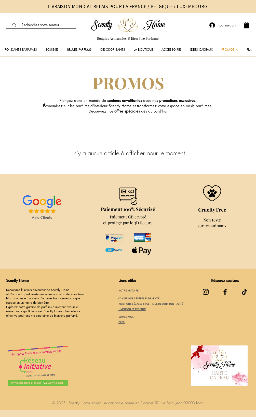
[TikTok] (244, 292)
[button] (52, 49)
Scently (101, 25)
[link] (246, 25)
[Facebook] (225, 292)
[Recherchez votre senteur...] (42, 25)
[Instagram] (206, 292)
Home (154, 25)
